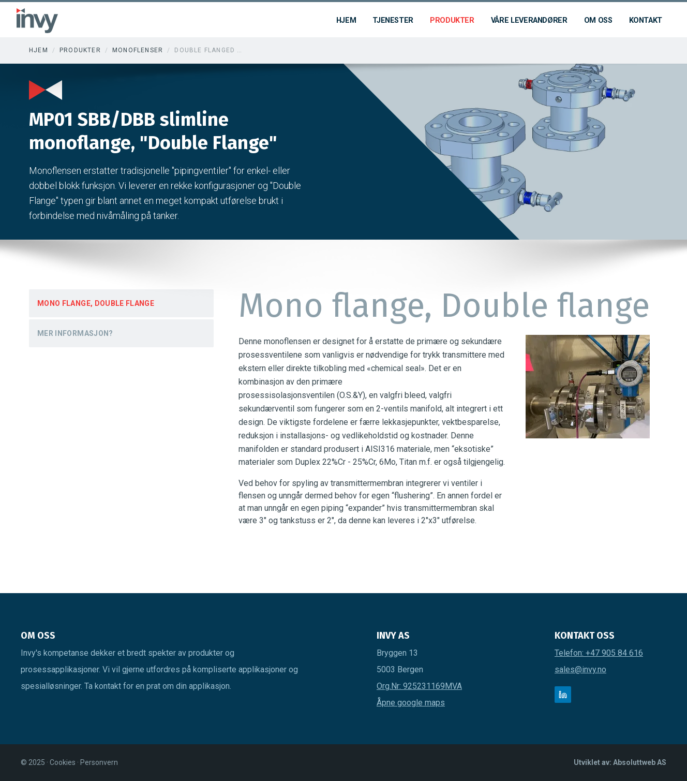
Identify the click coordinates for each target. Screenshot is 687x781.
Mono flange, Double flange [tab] (95, 303)
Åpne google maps (411, 703)
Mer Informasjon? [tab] (75, 333)
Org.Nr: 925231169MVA (419, 686)
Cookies (63, 762)
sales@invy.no (580, 669)
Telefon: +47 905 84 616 (599, 653)
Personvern (99, 762)
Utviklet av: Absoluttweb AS (620, 762)
